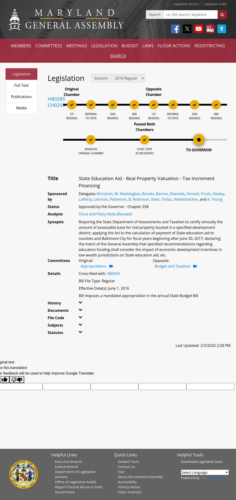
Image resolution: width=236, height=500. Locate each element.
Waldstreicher (186, 199)
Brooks (148, 193)
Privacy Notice (129, 487)
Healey (218, 193)
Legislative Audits (215, 4)
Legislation (21, 74)
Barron (162, 193)
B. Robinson (138, 199)
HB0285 (56, 98)
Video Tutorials (130, 492)
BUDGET (129, 45)
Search (155, 14)
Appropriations (93, 266)
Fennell (193, 193)
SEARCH (118, 56)
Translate (211, 477)
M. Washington (127, 193)
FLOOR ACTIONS (174, 45)
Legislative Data (210, 461)
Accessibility (127, 481)
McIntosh (104, 193)
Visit (121, 471)
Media (21, 107)
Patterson (118, 199)
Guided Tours (128, 461)
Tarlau (166, 199)
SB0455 (113, 273)
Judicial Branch (66, 466)
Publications (21, 96)
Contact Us (126, 466)
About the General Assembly (140, 476)
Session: (101, 78)
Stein (155, 199)
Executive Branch (68, 461)
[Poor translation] (16, 379)
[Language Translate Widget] (205, 472)
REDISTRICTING (210, 45)
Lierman (101, 199)
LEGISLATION (104, 45)
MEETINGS (76, 45)
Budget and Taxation (172, 266)
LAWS (147, 45)
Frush (206, 193)
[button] (83, 304)
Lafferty (85, 199)
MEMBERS (21, 45)
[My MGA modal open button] (209, 28)
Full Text (21, 85)
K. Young (214, 199)
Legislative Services (186, 4)
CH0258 (56, 105)
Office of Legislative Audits (75, 481)
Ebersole (177, 193)
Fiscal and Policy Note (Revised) (105, 214)
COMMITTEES (48, 45)
